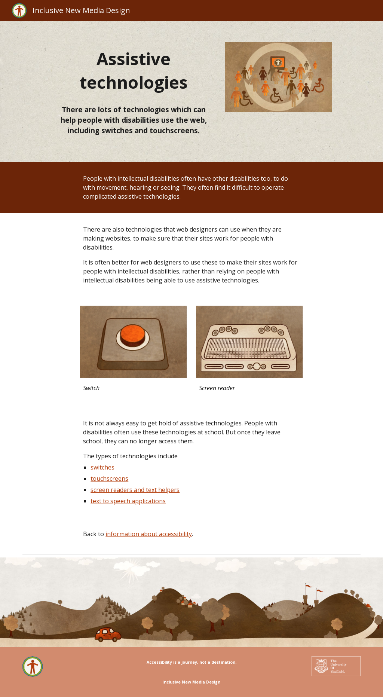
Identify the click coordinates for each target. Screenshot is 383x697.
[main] (133, 70)
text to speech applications (128, 501)
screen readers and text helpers (135, 490)
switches (102, 467)
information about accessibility (148, 534)
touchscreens (109, 478)
